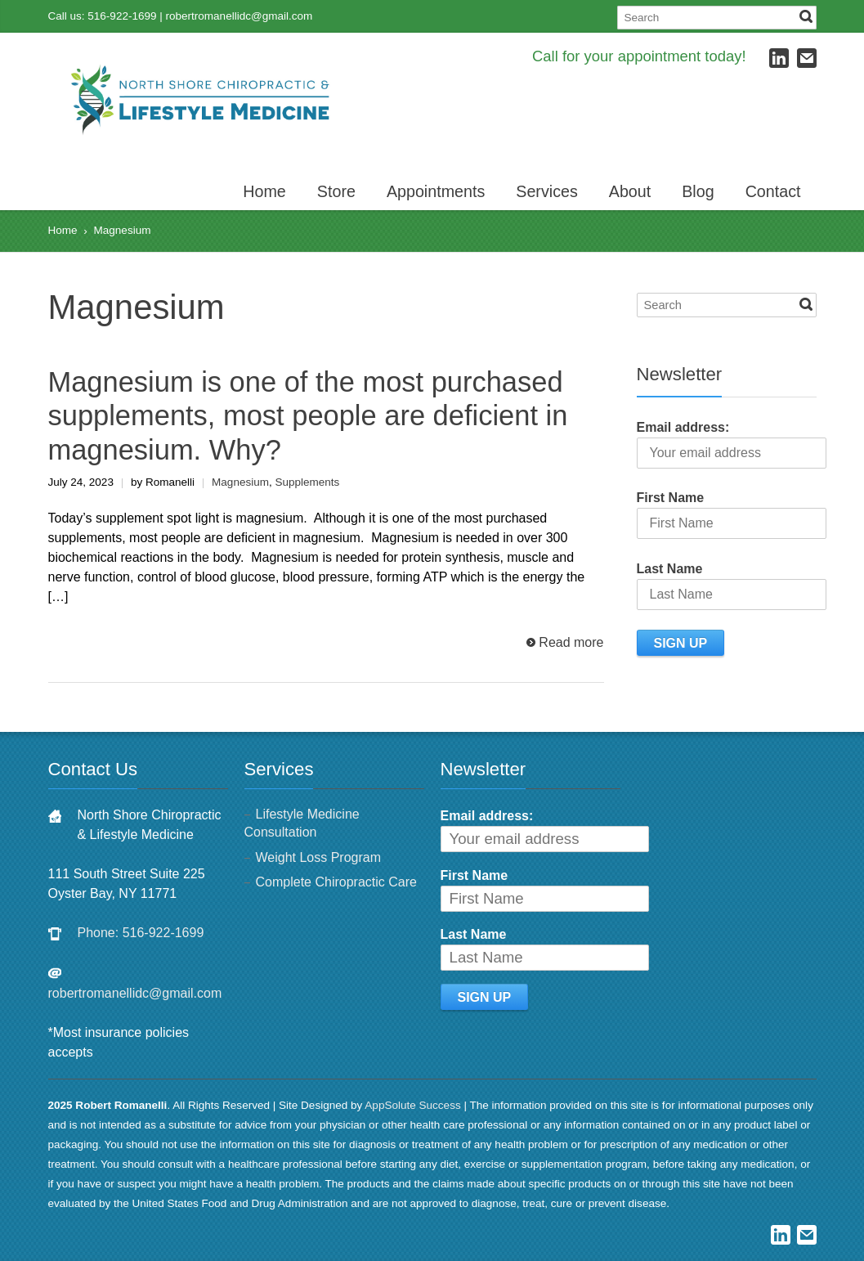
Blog (698, 191)
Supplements (307, 482)
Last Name (670, 569)
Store (336, 191)
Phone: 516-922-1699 (141, 933)
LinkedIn (779, 58)
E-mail (807, 58)
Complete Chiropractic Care (336, 882)
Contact (773, 191)
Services (547, 191)
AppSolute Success (412, 1105)
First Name (671, 498)
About (630, 191)
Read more (571, 642)
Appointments (436, 191)
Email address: (683, 427)
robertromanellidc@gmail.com (239, 16)
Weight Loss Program (319, 857)
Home (264, 191)
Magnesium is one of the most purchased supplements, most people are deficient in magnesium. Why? (308, 415)
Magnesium (240, 482)
